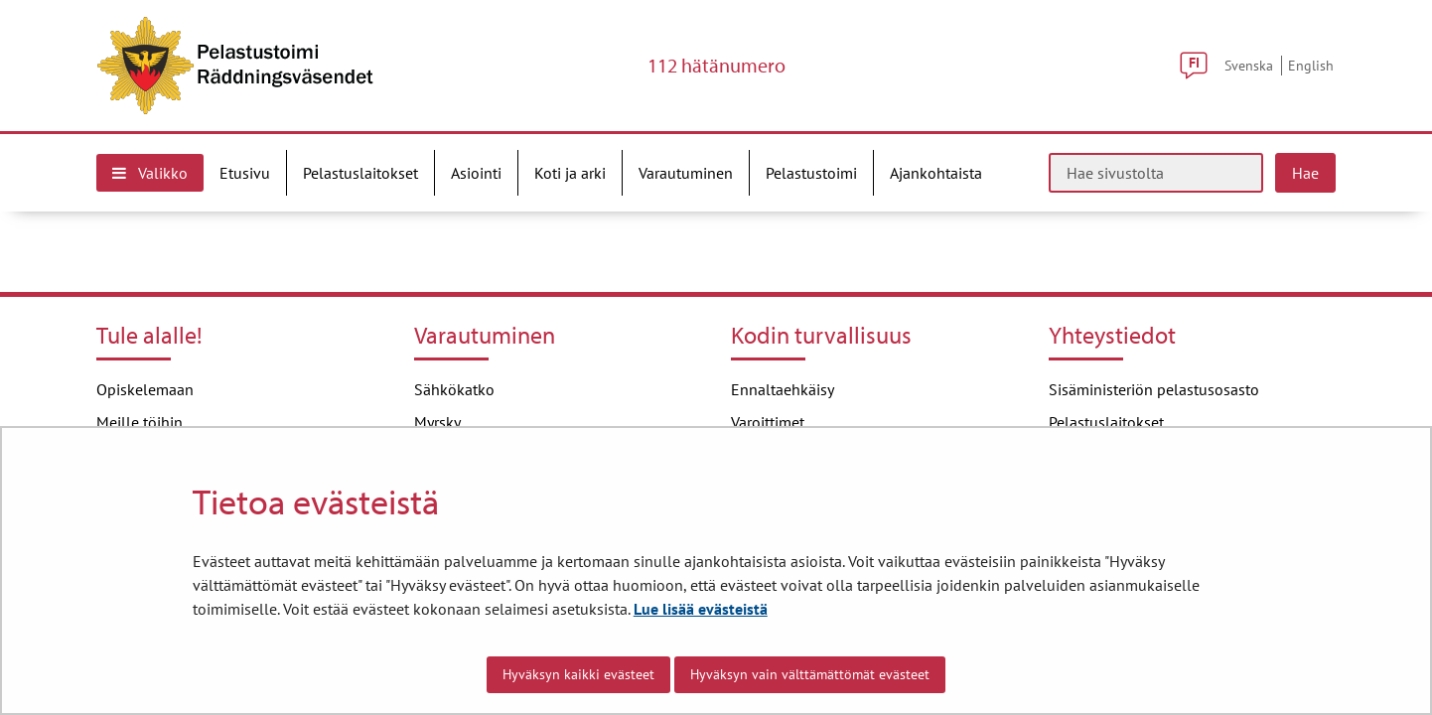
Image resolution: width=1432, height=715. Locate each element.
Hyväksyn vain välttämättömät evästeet (810, 674)
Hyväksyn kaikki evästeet (578, 674)
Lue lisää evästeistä (701, 609)
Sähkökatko (454, 389)
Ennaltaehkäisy (782, 389)
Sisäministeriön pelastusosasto (1154, 389)
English (1311, 65)
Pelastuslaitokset (1106, 422)
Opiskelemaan (145, 389)
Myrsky (437, 422)
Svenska (1248, 65)
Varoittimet (767, 422)
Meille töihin (139, 422)
